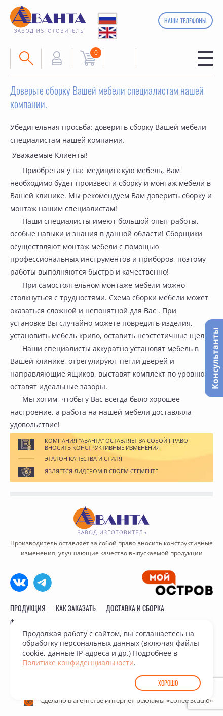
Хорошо (168, 682)
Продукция (28, 608)
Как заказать (76, 608)
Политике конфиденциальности (78, 662)
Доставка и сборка (135, 608)
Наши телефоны (185, 20)
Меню (205, 58)
